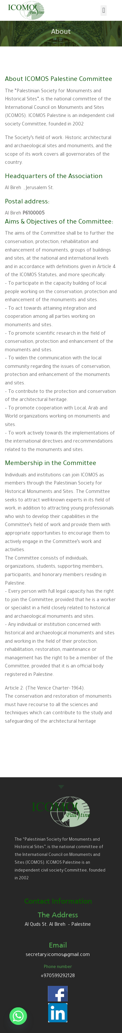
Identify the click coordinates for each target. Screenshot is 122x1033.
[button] (104, 10)
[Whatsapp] (18, 1016)
